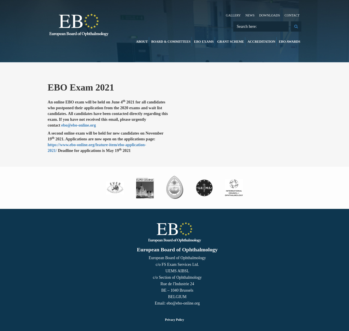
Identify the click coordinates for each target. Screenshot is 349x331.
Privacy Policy (174, 319)
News (249, 15)
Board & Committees (171, 41)
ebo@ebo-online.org (78, 125)
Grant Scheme (230, 41)
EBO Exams (204, 41)
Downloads (269, 15)
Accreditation (261, 41)
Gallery (233, 15)
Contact (292, 15)
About (142, 41)
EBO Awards (289, 41)
